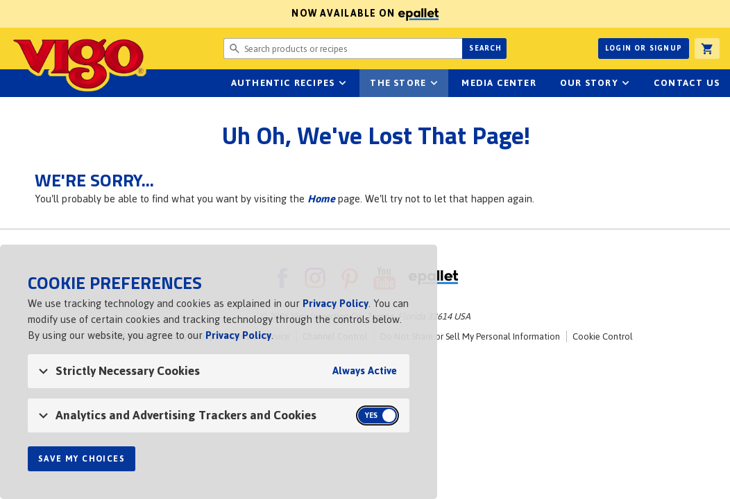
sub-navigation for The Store (434, 83)
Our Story (589, 82)
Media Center (498, 82)
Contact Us (687, 82)
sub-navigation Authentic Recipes (342, 83)
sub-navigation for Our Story (626, 83)
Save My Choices (81, 458)
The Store (398, 82)
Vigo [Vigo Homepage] (78, 64)
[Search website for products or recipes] (343, 48)
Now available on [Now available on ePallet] (219, 13)
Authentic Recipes (282, 82)
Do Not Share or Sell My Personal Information (470, 336)
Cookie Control (602, 336)
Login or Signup (643, 48)
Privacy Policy (335, 303)
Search (485, 48)
